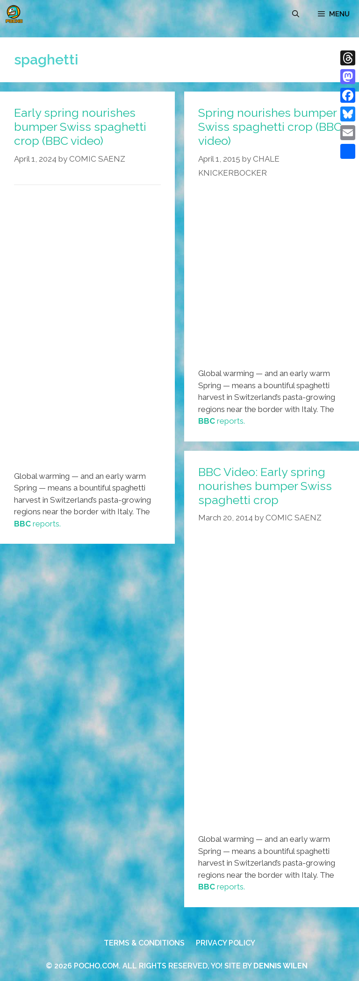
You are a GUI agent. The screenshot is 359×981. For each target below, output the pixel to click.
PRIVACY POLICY (225, 942)
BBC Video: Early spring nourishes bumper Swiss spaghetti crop (265, 486)
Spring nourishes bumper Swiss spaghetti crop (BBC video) (270, 127)
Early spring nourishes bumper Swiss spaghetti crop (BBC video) (80, 127)
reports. (37, 523)
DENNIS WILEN (280, 965)
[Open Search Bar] (296, 14)
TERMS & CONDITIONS (144, 942)
